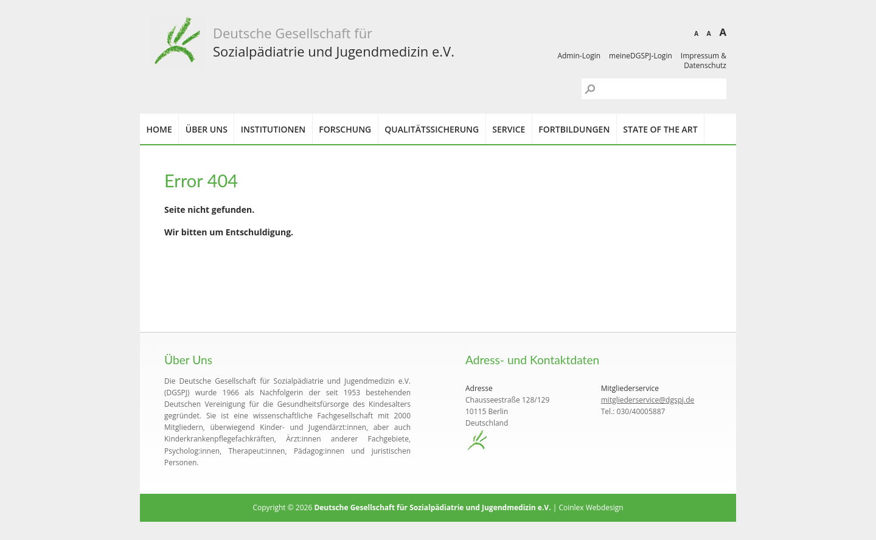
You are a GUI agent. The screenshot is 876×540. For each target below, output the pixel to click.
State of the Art (660, 129)
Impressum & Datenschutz (703, 60)
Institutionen (273, 129)
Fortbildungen (574, 129)
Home (159, 129)
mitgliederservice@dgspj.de (648, 400)
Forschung (345, 129)
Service (508, 129)
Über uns (207, 129)
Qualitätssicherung (431, 129)
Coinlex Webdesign (590, 507)
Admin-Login (578, 55)
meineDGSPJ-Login (640, 55)
